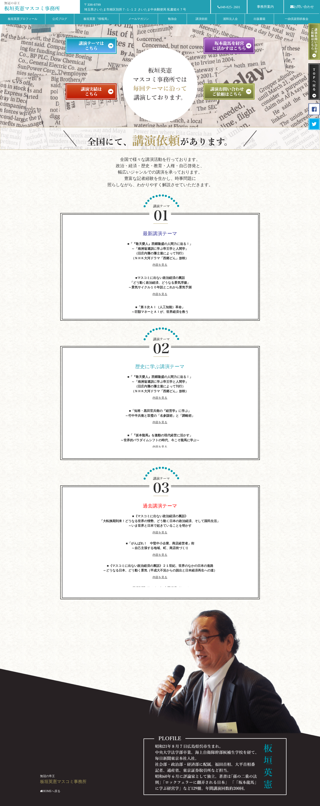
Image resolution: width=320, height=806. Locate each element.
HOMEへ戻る (51, 791)
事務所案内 (265, 6)
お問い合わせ (302, 6)
